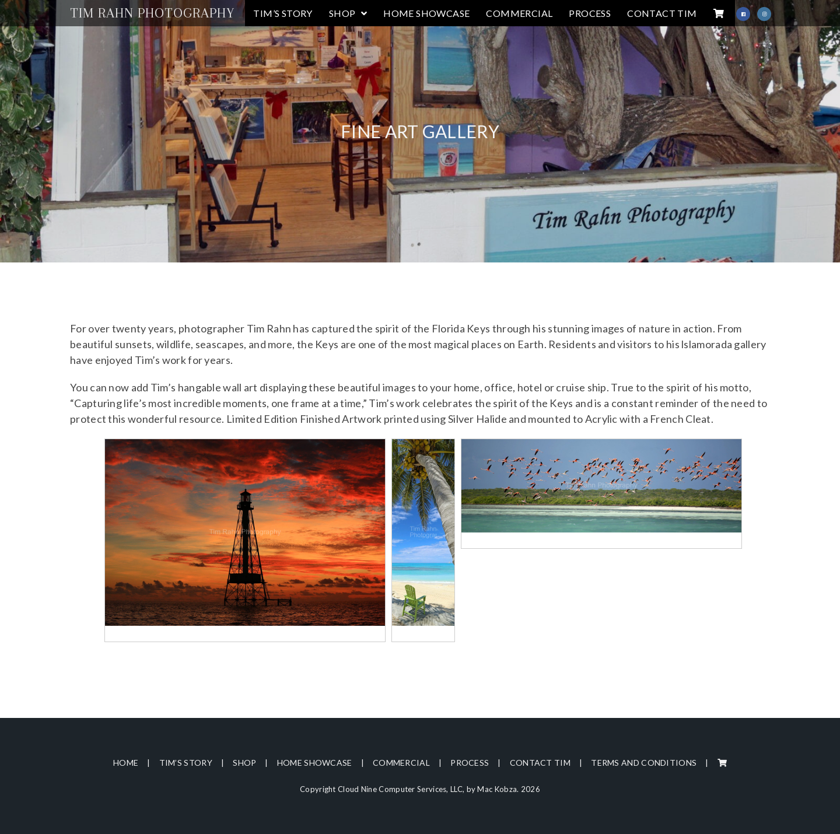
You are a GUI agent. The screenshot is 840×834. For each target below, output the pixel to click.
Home (125, 763)
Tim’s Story (185, 763)
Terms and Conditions (643, 763)
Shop (244, 763)
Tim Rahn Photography (152, 13)
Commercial (401, 763)
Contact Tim (540, 763)
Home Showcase (314, 763)
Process (469, 763)
